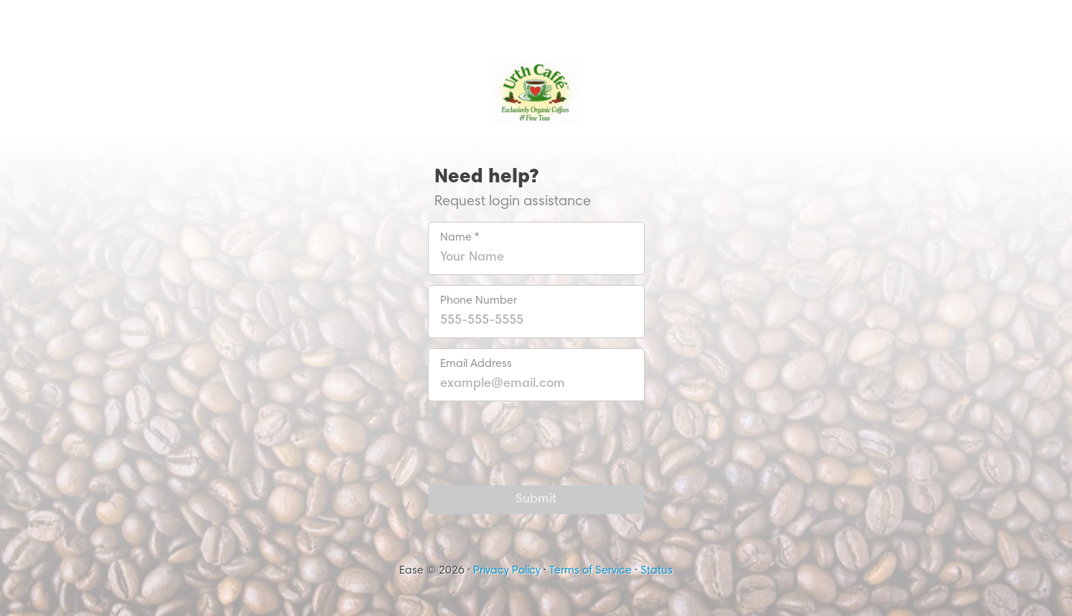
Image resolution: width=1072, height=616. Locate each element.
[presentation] (536, 440)
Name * (459, 237)
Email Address (476, 364)
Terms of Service (590, 571)
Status (656, 571)
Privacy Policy (507, 571)
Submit (536, 499)
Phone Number (478, 301)
